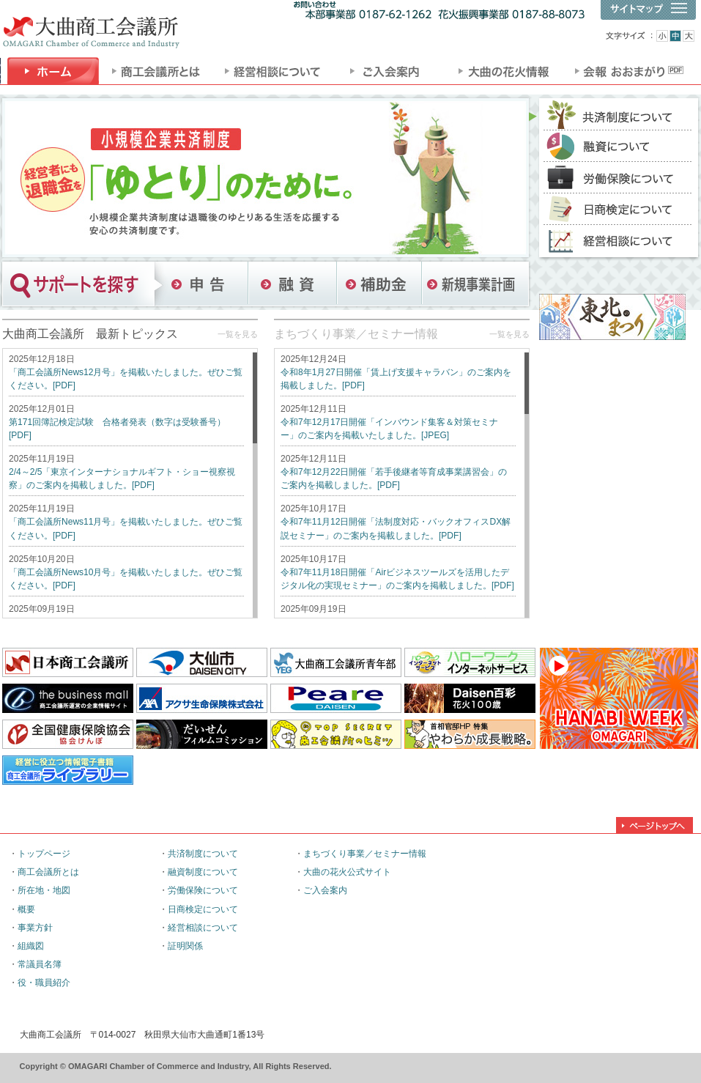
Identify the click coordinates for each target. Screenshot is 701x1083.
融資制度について (203, 872)
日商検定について (203, 909)
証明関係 (185, 946)
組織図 (31, 946)
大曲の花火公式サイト (347, 872)
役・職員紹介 (44, 982)
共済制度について (203, 854)
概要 (26, 909)
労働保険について (203, 890)
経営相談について (203, 928)
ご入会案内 (325, 890)
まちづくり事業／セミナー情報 (356, 334)
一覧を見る (238, 334)
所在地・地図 (44, 890)
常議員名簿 (40, 964)
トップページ (44, 854)
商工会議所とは (48, 872)
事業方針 (35, 928)
